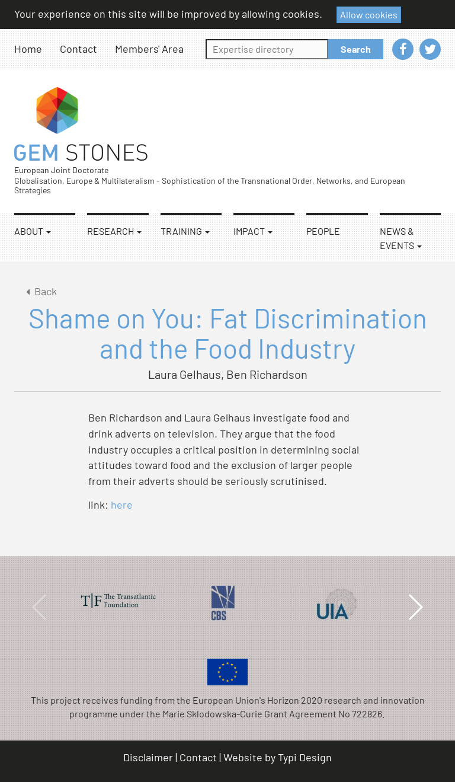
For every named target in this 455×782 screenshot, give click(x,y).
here (122, 504)
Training (185, 231)
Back (39, 291)
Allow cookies (369, 14)
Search (356, 49)
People (323, 231)
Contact (78, 48)
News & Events (401, 238)
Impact (253, 231)
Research (114, 231)
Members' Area (149, 48)
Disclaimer (148, 757)
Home (28, 48)
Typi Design (305, 757)
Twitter (430, 49)
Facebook (403, 49)
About (32, 231)
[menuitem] (37, 49)
